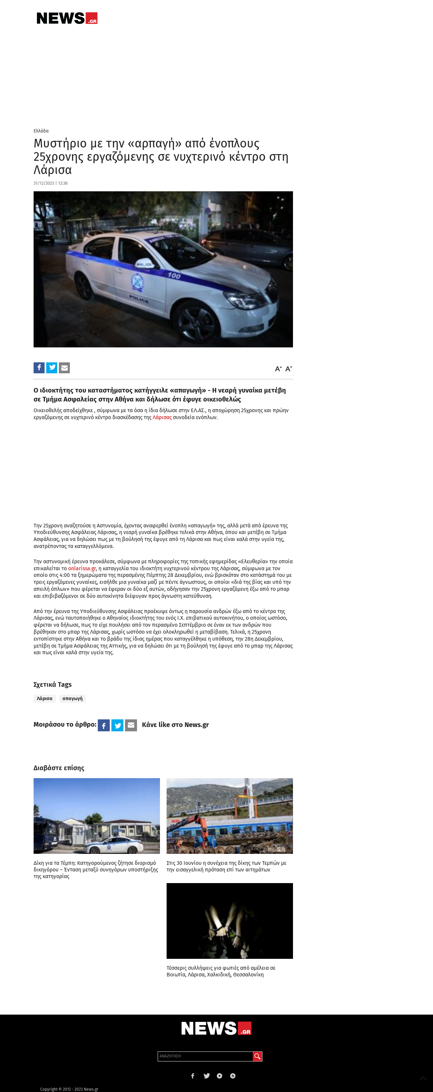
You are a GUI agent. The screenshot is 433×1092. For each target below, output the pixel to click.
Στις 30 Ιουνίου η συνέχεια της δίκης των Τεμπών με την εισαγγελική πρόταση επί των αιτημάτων (226, 866)
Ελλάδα (41, 131)
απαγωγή (72, 698)
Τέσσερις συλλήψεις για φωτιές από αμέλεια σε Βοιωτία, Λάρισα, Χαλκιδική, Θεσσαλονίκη (221, 971)
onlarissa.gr (82, 568)
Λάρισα (45, 698)
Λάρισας (162, 417)
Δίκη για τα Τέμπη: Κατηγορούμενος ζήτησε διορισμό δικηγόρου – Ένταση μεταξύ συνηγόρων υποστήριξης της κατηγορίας (96, 869)
